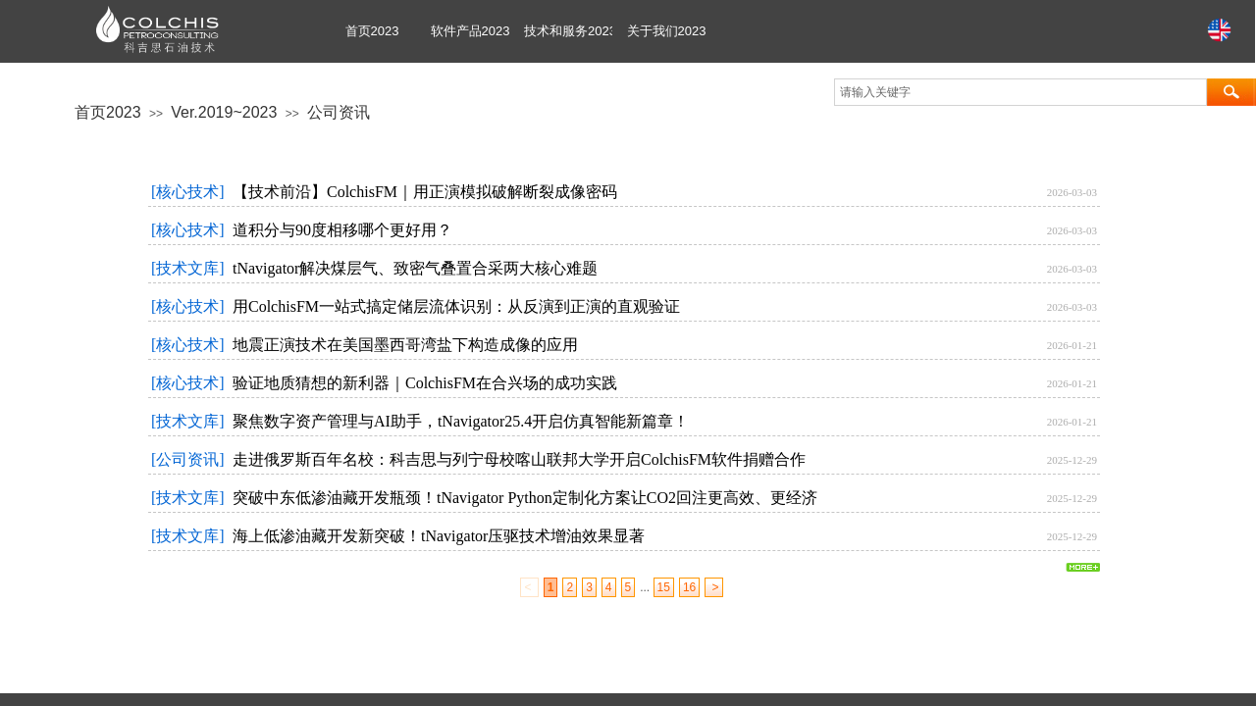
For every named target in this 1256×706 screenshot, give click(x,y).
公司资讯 (338, 112)
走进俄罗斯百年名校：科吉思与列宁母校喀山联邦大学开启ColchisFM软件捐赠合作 (519, 459)
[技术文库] (188, 268)
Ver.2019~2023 (224, 112)
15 (663, 587)
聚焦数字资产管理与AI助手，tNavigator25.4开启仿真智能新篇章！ (461, 421)
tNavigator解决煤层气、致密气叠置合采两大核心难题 (415, 268)
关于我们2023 (666, 31)
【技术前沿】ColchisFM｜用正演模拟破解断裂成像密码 (425, 191)
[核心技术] (188, 191)
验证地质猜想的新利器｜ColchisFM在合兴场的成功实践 (425, 383)
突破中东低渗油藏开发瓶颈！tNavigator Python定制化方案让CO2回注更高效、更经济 (525, 497)
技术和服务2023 (568, 31)
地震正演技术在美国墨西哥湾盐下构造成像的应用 (405, 344)
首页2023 (372, 31)
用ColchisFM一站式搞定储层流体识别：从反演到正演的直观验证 (456, 306)
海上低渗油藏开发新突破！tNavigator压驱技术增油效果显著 (439, 536)
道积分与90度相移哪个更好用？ (342, 230)
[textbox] (1020, 92)
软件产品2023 (470, 31)
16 (689, 587)
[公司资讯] (188, 459)
